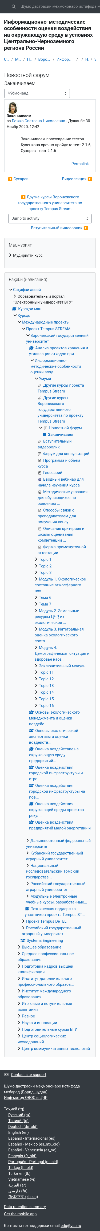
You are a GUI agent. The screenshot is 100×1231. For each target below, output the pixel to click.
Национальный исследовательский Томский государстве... (52, 871)
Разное (28, 1016)
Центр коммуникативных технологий (56, 1048)
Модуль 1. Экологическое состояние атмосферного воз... (60, 585)
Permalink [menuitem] (80, 163)
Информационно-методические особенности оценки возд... (65, 59)
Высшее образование (41, 947)
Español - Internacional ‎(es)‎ (31, 1138)
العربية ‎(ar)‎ (17, 1185)
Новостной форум (87, 59)
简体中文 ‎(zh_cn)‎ (23, 1196)
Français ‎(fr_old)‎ (22, 1156)
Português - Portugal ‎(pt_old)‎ (33, 1161)
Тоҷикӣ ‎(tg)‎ (14, 1109)
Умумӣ (45, 378)
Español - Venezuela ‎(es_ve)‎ (32, 1150)
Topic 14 (46, 692)
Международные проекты (18, 59)
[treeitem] (50, 256)
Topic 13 (46, 685)
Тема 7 (45, 604)
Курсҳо (24, 315)
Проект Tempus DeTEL (46, 921)
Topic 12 (46, 679)
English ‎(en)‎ (18, 1132)
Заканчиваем (95, 59)
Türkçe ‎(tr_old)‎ (20, 1167)
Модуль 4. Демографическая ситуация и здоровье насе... (62, 653)
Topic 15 (46, 699)
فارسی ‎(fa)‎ (17, 1191)
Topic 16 (46, 705)
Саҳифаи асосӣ (6, 59)
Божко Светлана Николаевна (38, 120)
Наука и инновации (39, 1022)
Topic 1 (45, 559)
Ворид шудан (34, 1092)
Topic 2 (45, 566)
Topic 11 (46, 672)
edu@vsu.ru (71, 1225)
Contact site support (25, 1074)
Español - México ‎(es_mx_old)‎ (34, 1144)
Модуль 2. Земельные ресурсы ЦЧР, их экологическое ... (57, 616)
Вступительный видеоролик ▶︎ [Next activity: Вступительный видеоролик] (59, 228)
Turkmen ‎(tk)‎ (19, 1173)
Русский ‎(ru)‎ (19, 1115)
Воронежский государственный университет (44, 59)
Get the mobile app (20, 1214)
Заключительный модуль (62, 666)
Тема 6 (45, 597)
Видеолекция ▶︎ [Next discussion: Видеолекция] (77, 179)
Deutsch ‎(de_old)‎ (23, 1126)
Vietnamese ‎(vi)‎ (21, 1179)
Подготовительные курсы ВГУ (49, 1029)
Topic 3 (45, 572)
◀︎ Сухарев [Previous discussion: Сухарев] (18, 179)
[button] (13, 7)
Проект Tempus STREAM (29, 59)
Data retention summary (25, 1206)
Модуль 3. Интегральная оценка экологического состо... (59, 635)
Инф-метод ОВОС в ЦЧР (25, 1097)
